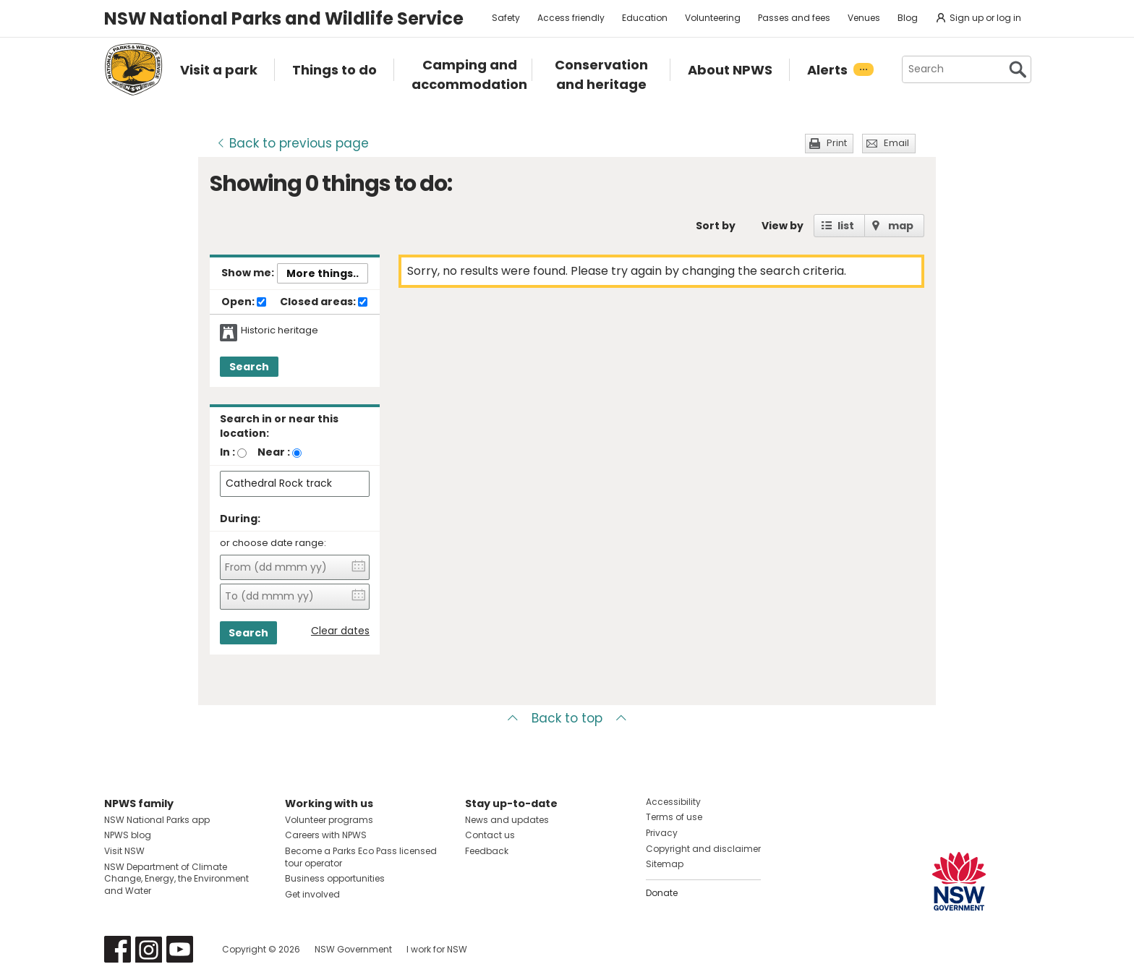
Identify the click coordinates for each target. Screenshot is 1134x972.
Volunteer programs (329, 820)
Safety (506, 18)
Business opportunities (335, 878)
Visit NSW (124, 851)
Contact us (490, 835)
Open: (243, 302)
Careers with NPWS (326, 835)
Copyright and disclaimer (703, 849)
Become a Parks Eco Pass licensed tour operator (361, 857)
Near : (273, 452)
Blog (908, 18)
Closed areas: (323, 302)
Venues (864, 18)
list (845, 225)
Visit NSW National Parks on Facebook (117, 949)
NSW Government (353, 949)
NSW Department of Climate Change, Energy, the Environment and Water (176, 879)
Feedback (486, 851)
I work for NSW (436, 949)
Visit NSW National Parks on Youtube (179, 949)
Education (645, 18)
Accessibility (673, 802)
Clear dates (340, 631)
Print (837, 143)
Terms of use (674, 817)
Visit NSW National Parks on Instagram (148, 949)
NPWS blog (127, 835)
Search (249, 366)
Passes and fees (794, 18)
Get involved (312, 894)
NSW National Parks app (157, 820)
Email (896, 143)
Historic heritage (279, 330)
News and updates (507, 820)
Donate (662, 893)
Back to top (567, 718)
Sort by (716, 225)
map (900, 225)
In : (227, 452)
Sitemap (664, 864)
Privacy (662, 833)
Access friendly (571, 18)
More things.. (322, 273)
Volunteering (713, 18)
